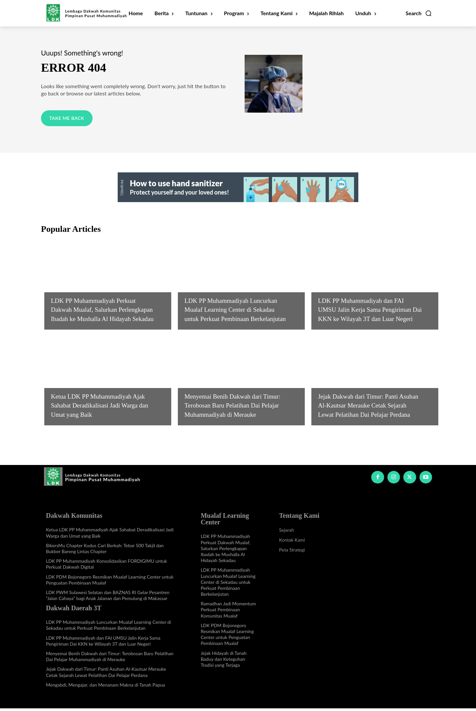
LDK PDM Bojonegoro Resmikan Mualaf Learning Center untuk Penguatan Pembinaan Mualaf (227, 637)
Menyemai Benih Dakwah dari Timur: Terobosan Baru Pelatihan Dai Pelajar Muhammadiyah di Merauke (110, 659)
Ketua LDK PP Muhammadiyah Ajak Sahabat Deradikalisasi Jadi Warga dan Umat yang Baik (101, 407)
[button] (419, 13)
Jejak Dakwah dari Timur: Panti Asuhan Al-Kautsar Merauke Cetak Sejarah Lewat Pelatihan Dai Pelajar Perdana (106, 674)
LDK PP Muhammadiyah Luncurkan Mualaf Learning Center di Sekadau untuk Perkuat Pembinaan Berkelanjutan (108, 627)
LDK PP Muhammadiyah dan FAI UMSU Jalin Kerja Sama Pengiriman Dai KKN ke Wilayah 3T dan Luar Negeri (103, 643)
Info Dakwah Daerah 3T (214, 279)
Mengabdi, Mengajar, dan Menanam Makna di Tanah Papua (105, 687)
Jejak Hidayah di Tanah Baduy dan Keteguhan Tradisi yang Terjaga (224, 661)
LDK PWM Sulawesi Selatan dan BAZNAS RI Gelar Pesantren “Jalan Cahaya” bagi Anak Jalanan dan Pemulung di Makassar (107, 598)
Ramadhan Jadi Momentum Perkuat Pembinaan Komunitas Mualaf (228, 612)
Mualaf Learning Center (82, 279)
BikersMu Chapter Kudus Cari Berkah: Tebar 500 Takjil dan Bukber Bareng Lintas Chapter (105, 551)
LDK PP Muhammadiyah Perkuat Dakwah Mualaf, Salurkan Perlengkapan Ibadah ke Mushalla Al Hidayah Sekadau (225, 551)
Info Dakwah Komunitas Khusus (92, 384)
